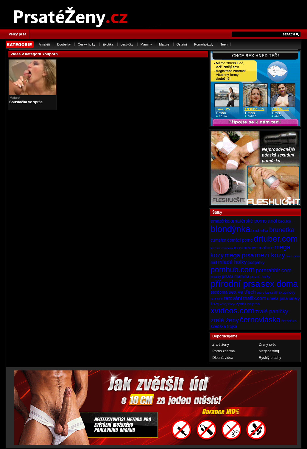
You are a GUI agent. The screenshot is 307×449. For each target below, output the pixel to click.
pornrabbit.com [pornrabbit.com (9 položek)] (274, 270)
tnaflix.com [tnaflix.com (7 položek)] (254, 298)
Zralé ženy (220, 344)
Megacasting (269, 351)
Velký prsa (17, 34)
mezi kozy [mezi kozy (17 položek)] (270, 255)
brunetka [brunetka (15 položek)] (281, 230)
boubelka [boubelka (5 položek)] (259, 230)
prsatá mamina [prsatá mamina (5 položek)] (235, 276)
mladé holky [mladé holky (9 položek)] (232, 262)
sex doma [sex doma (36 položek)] (279, 284)
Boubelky (64, 44)
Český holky (86, 44)
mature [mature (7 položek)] (265, 247)
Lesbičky (127, 44)
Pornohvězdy (203, 44)
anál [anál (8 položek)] (272, 221)
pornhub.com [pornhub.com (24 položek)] (233, 269)
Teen (223, 44)
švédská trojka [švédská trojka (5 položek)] (224, 326)
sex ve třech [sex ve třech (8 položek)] (242, 292)
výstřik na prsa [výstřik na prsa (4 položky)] (248, 304)
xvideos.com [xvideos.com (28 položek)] (233, 310)
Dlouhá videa (222, 358)
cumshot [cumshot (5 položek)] (218, 240)
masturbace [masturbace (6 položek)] (246, 247)
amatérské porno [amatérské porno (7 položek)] (248, 220)
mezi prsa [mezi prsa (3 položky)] (293, 256)
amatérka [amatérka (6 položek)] (220, 220)
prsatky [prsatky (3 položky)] (216, 277)
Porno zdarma (223, 351)
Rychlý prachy (270, 358)
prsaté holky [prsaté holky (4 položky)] (260, 277)
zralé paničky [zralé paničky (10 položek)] (271, 311)
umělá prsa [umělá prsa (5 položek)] (277, 298)
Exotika (108, 44)
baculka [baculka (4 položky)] (284, 221)
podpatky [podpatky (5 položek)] (255, 262)
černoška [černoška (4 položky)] (289, 321)
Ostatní (182, 44)
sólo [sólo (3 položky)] (220, 299)
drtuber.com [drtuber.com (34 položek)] (276, 238)
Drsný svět (267, 344)
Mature (164, 44)
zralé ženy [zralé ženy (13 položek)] (225, 320)
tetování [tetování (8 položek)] (233, 298)
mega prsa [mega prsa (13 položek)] (239, 255)
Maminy (146, 44)
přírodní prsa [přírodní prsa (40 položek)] (235, 284)
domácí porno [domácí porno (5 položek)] (240, 240)
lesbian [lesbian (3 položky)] (216, 248)
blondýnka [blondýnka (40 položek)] (230, 229)
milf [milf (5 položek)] (214, 262)
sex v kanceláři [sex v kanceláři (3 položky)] (267, 292)
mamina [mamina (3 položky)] (227, 248)
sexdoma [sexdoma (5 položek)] (219, 292)
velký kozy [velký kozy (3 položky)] (227, 304)
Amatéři (44, 44)
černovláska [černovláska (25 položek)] (260, 319)
